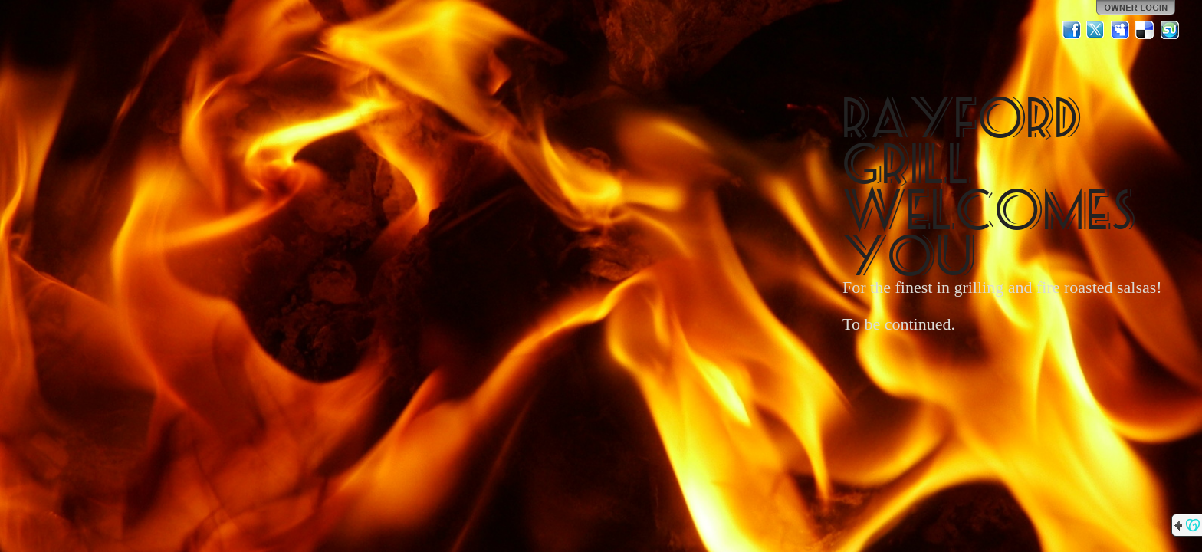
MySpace (1120, 30)
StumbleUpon (1170, 30)
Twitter (1096, 30)
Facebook (1071, 30)
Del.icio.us (1145, 30)
